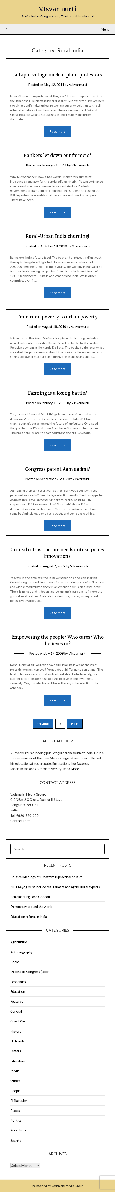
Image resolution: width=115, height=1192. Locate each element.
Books (14, 962)
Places (15, 1110)
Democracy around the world (31, 906)
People (15, 1091)
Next (75, 723)
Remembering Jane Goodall (30, 897)
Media (14, 1071)
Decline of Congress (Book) (30, 972)
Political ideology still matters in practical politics (46, 877)
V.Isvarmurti (57, 9)
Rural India (18, 1130)
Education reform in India (28, 917)
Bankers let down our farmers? (57, 155)
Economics (18, 982)
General (16, 1011)
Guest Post (18, 1021)
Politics (15, 1120)
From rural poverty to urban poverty (57, 317)
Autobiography (21, 952)
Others (15, 1081)
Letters (15, 1051)
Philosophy (18, 1100)
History (15, 1031)
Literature (17, 1061)
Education (17, 991)
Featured (16, 1001)
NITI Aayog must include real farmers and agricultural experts (55, 887)
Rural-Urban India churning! (57, 236)
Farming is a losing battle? (57, 393)
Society (15, 1140)
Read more (58, 131)
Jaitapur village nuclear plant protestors (57, 75)
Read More (71, 769)
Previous (43, 723)
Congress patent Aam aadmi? (57, 469)
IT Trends (17, 1041)
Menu (105, 29)
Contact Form (20, 821)
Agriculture (18, 942)
